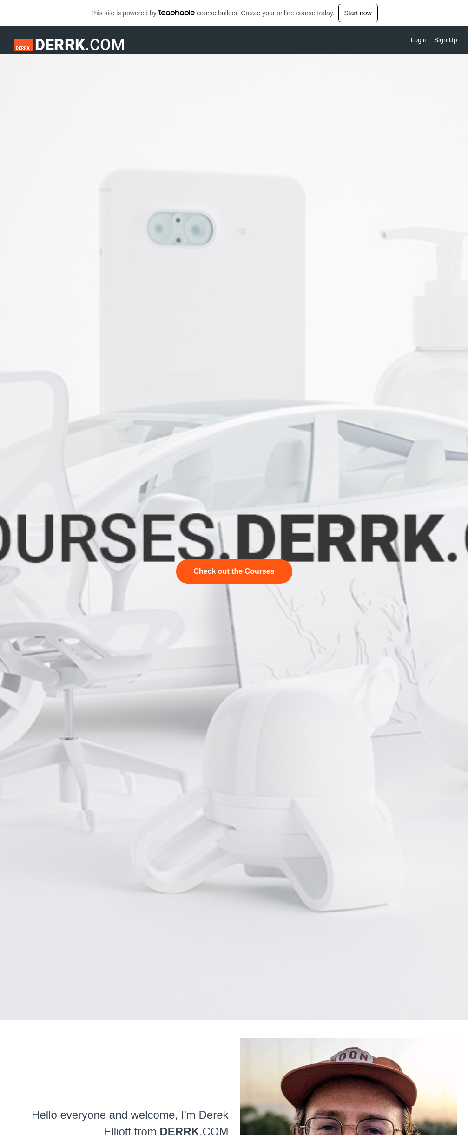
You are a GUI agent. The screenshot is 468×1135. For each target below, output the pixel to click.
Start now (358, 13)
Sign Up (445, 40)
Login (418, 40)
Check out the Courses (233, 571)
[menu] (430, 40)
